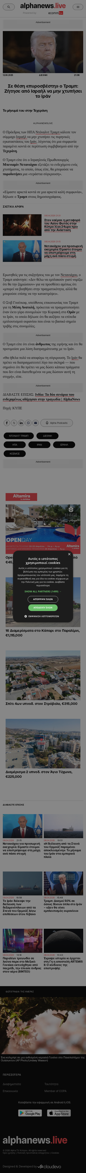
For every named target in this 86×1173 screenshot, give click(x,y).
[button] (43, 591)
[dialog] (43, 586)
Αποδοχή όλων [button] (43, 607)
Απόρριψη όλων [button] (43, 599)
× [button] (69, 554)
